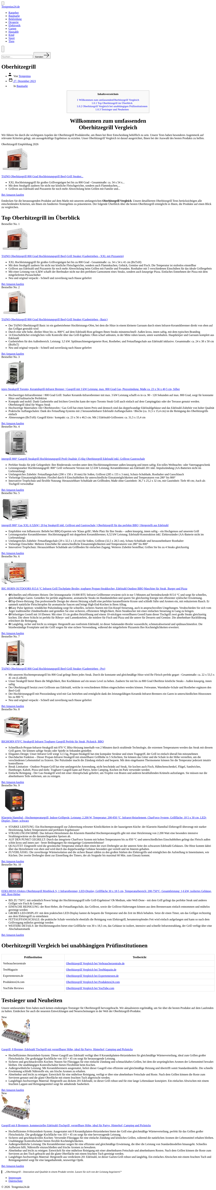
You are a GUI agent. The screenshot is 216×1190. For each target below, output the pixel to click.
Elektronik (15, 25)
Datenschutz (16, 1180)
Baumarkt (14, 15)
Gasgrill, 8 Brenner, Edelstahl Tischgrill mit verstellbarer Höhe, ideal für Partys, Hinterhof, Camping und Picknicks (67, 1049)
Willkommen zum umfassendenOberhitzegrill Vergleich (108, 99)
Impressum (15, 1177)
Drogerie (14, 22)
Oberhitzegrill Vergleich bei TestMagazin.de (91, 969)
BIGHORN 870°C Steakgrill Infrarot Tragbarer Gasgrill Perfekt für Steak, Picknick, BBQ (52, 741)
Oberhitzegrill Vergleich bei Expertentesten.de (92, 975)
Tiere (11, 41)
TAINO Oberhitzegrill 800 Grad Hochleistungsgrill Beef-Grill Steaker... (42, 176)
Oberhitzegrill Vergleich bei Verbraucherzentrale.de (95, 963)
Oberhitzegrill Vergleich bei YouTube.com (90, 988)
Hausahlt (14, 31)
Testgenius (25, 76)
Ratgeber (14, 12)
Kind (11, 34)
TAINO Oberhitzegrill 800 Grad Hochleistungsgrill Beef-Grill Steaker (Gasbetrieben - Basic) (54, 319)
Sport (12, 38)
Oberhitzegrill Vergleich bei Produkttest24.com (93, 981)
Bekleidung (15, 19)
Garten (12, 28)
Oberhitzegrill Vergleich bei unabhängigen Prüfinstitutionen (112, 106)
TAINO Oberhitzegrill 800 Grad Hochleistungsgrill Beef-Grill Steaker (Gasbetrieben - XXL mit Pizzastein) (62, 256)
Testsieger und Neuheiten (112, 109)
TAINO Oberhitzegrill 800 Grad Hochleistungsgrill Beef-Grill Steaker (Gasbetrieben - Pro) (53, 668)
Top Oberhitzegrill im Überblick (112, 103)
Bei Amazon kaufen (12, 194)
